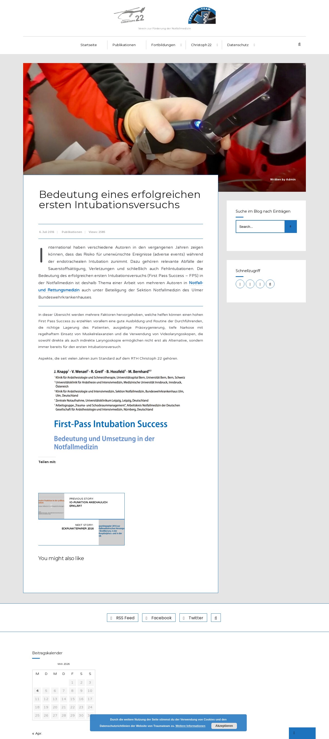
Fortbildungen (163, 47)
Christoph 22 (201, 47)
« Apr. (37, 707)
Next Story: (156, 500)
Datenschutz (238, 47)
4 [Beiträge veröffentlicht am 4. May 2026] (37, 665)
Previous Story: (88, 502)
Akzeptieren (224, 726)
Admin (291, 181)
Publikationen (124, 47)
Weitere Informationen (190, 725)
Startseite (88, 47)
